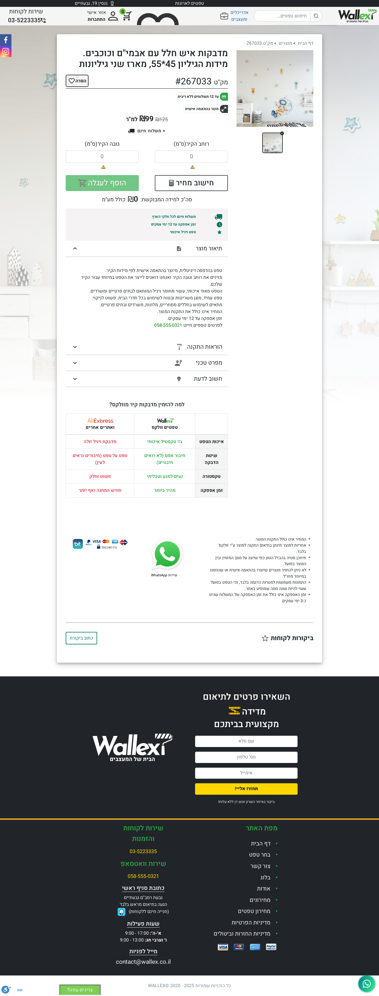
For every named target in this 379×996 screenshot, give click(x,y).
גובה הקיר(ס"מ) (102, 144)
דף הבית (305, 43)
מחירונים (260, 900)
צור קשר (260, 866)
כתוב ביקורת (81, 638)
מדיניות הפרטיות (251, 922)
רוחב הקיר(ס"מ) (191, 144)
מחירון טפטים (254, 911)
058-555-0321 (168, 325)
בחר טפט (259, 855)
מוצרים (285, 43)
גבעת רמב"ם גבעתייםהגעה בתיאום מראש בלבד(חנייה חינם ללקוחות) (144, 904)
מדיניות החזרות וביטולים (242, 934)
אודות (263, 889)
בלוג (265, 877)
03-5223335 (143, 851)
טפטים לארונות (189, 3)
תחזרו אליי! (246, 788)
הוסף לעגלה (102, 182)
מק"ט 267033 (259, 43)
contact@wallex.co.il (143, 962)
